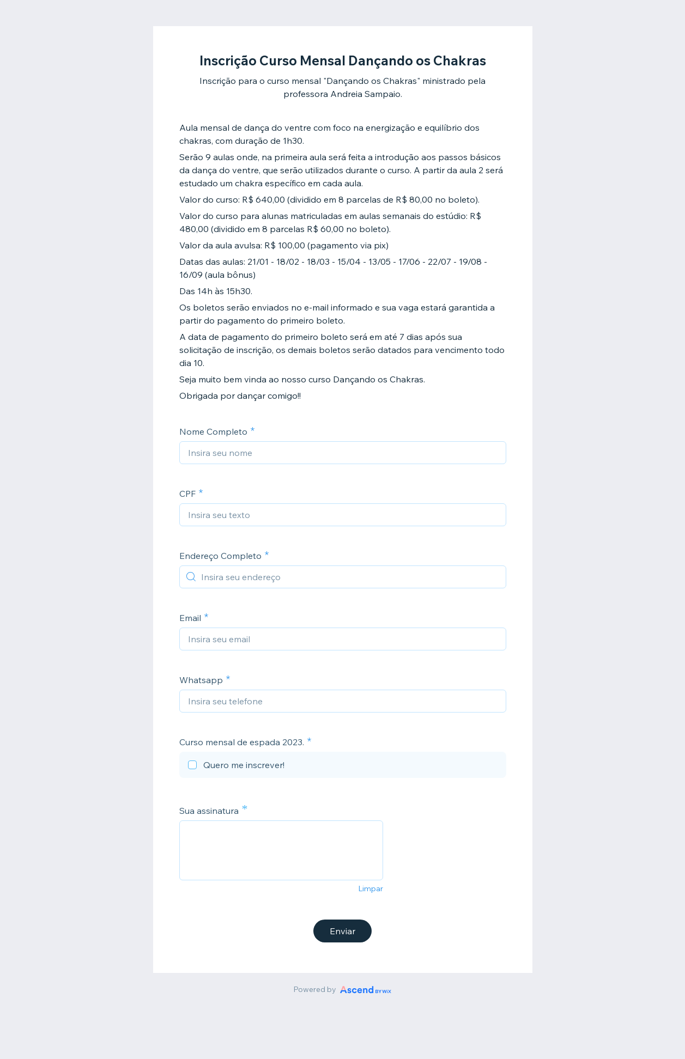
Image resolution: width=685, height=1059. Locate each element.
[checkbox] (342, 766)
